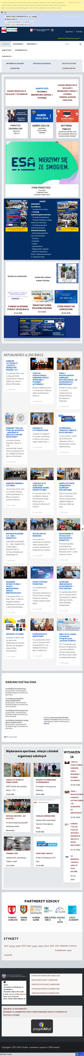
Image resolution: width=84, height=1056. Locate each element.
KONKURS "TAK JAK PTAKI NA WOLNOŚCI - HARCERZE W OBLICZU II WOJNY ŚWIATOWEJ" (15, 432)
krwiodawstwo (60, 950)
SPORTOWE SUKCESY (44, 853)
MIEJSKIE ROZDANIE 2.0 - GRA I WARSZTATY (14, 536)
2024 (46, 946)
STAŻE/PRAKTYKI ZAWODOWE (66, 308)
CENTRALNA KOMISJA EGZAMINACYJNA (46, 989)
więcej (46, 723)
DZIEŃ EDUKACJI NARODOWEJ (40, 635)
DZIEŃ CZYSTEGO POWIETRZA (40, 583)
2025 (7, 521)
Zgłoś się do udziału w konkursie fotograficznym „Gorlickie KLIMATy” (67, 637)
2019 (18, 946)
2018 (12, 946)
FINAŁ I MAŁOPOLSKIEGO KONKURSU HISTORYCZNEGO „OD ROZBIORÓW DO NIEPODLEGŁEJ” (68, 378)
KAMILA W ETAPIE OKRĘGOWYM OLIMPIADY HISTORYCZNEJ (66, 486)
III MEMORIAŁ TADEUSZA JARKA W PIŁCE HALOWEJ (67, 430)
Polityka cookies (11, 1015)
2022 (35, 946)
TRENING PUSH (12, 853)
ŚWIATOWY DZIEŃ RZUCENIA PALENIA (42, 306)
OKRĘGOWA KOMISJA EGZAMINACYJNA (45, 993)
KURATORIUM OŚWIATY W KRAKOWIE (45, 980)
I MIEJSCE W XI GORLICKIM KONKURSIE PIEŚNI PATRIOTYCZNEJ (41, 486)
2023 (40, 946)
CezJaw (25, 1047)
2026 (34, 361)
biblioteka (64, 946)
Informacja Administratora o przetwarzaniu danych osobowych (35, 1012)
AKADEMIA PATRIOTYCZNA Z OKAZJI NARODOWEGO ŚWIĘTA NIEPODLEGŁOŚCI (13, 587)
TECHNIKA (42, 91)
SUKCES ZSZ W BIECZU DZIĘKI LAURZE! (15, 781)
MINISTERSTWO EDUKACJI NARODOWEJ (46, 984)
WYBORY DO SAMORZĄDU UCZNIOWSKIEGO (46, 781)
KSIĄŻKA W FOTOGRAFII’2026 (40, 429)
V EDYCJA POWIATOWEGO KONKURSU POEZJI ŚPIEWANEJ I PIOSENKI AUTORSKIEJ (41, 378)
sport (69, 950)
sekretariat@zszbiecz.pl (22, 24)
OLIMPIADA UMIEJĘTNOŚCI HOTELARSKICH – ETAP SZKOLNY (66, 585)
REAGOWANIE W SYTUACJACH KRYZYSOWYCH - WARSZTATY (66, 537)
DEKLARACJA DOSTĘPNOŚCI (15, 1008)
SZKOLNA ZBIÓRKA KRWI (45, 816)
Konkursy (73, 946)
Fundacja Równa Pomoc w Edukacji (18, 308)
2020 (23, 946)
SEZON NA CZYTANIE (15, 634)
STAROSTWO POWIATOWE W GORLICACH (45, 976)
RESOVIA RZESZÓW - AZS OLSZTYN (16, 817)
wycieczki (8, 955)
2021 (29, 946)
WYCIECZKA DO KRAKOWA (39, 535)
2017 (6, 946)
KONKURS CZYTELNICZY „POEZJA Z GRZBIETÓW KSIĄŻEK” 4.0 (12, 365)
